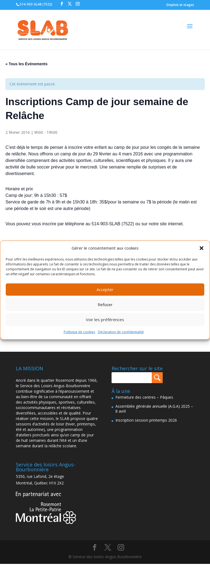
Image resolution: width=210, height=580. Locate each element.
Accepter (105, 289)
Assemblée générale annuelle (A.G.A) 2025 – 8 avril (154, 409)
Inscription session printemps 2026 (146, 420)
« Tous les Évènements (26, 64)
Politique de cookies (79, 332)
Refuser (105, 304)
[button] (201, 248)
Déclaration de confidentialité (121, 332)
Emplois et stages (180, 4)
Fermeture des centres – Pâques (144, 397)
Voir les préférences (105, 319)
